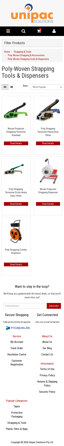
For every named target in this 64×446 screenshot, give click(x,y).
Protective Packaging (17, 414)
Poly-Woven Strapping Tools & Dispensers (28, 59)
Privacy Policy (47, 375)
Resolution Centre (16, 354)
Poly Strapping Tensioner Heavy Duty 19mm (48, 132)
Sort (25, 85)
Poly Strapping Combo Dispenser (16, 251)
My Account (16, 342)
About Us (47, 342)
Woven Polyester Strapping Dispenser (48, 191)
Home (7, 51)
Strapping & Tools (22, 51)
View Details (16, 143)
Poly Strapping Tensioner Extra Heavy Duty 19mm (16, 192)
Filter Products (14, 43)
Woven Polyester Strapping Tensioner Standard (16, 132)
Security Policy (47, 391)
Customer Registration (16, 362)
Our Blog (47, 348)
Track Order (16, 348)
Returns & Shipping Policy (47, 383)
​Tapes (16, 406)
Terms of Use (47, 369)
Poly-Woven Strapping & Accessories (26, 55)
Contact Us (47, 354)
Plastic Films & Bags (17, 429)
